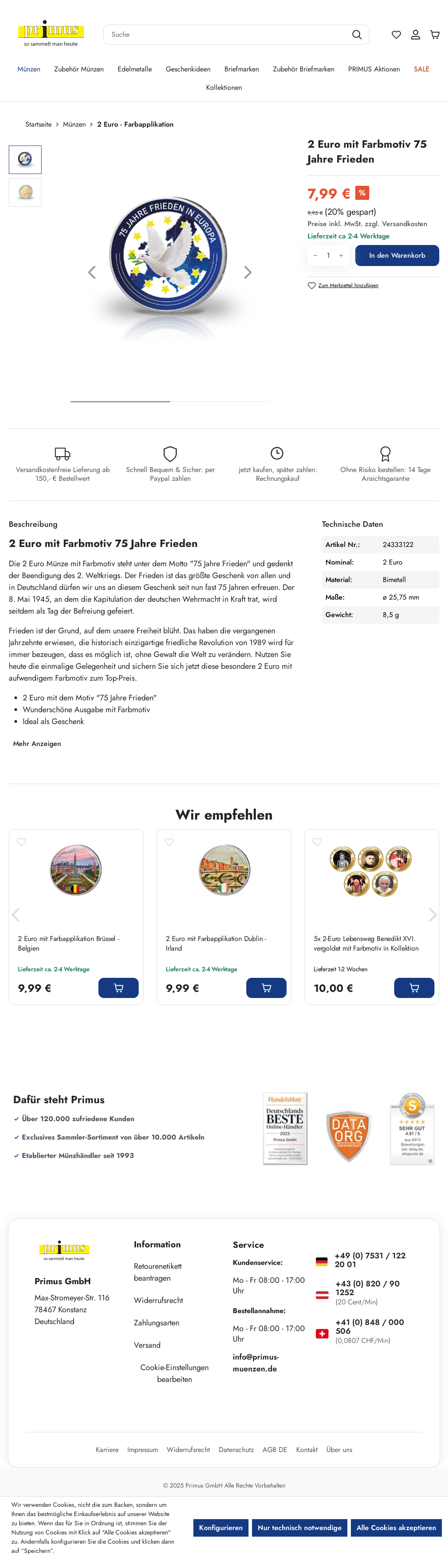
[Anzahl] (328, 255)
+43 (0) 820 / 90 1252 (368, 1288)
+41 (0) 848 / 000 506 (370, 1326)
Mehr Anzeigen (37, 744)
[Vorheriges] (91, 274)
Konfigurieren (221, 1528)
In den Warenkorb (397, 255)
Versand (147, 1345)
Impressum (142, 1450)
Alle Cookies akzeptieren (396, 1528)
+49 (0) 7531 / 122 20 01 (370, 1260)
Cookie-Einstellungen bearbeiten (174, 1373)
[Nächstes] (248, 274)
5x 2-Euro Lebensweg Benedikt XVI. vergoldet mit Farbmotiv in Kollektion (366, 943)
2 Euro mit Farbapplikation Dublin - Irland (216, 943)
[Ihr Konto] (415, 34)
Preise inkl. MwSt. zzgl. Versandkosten (367, 224)
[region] (154, 274)
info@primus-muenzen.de (256, 1362)
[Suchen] (358, 35)
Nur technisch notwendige (300, 1528)
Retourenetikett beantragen (158, 1272)
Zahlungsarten (156, 1322)
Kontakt (307, 1450)
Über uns (339, 1450)
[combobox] (225, 35)
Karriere (107, 1450)
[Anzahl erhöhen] (341, 255)
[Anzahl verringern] (315, 255)
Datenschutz (236, 1450)
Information (157, 1244)
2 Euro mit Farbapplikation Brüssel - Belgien (68, 943)
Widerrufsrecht (158, 1300)
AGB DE (274, 1450)
